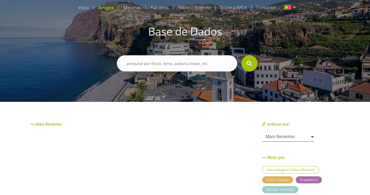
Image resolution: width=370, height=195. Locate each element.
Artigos (106, 8)
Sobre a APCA (233, 8)
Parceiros (159, 8)
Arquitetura (308, 179)
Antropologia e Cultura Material (290, 169)
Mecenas (132, 8)
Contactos (266, 8)
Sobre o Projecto (194, 8)
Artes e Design (278, 179)
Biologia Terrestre (280, 189)
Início (83, 8)
